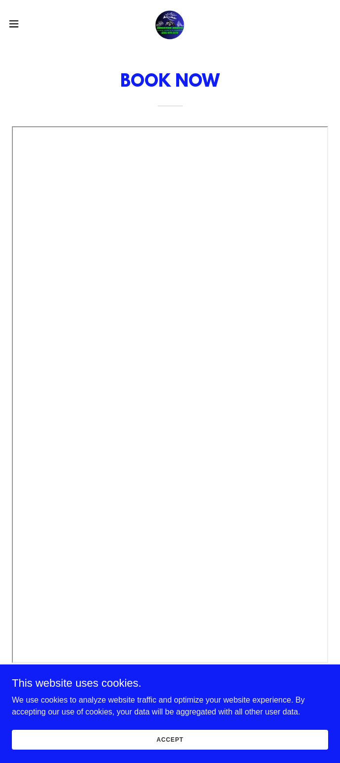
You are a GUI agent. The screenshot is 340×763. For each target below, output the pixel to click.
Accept (169, 746)
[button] (29, 24)
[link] (170, 24)
